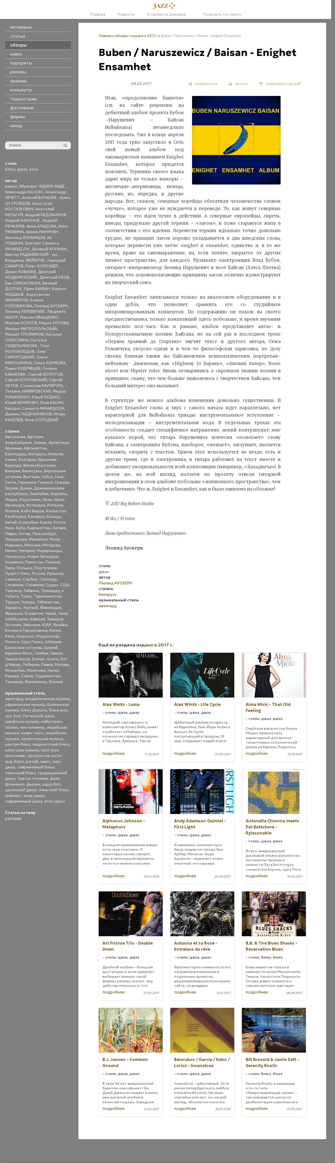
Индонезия (29, 499)
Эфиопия (31, 624)
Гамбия (41, 653)
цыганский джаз (20, 789)
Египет (38, 659)
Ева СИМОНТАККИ (22, 283)
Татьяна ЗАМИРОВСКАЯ (28, 391)
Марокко (13, 545)
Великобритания (39, 465)
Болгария (27, 459)
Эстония (13, 624)
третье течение (32, 778)
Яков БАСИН (51, 402)
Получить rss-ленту (220, 14)
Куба (20, 527)
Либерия (31, 664)
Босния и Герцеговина (26, 630)
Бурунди (13, 465)
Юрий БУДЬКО (46, 397)
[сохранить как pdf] (280, 83)
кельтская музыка (22, 750)
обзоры (121, 36)
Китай (11, 522)
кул (8, 715)
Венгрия (12, 470)
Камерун (36, 516)
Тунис (26, 596)
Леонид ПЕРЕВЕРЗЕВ (25, 311)
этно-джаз (54, 801)
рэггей (32, 761)
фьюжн (33, 784)
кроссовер (15, 755)
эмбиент (13, 795)
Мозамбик (15, 670)
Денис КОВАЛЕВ (20, 271)
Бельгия (55, 454)
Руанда (12, 676)
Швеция (37, 619)
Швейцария (16, 619)
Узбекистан (48, 602)
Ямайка (60, 624)
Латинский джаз (38, 715)
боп (17, 715)
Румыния (55, 573)
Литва (24, 533)
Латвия (59, 527)
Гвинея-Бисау (17, 659)
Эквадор (55, 619)
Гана (59, 476)
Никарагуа (15, 556)
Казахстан (56, 510)
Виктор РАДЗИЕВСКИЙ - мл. (31, 254)
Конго (52, 659)
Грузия (11, 488)
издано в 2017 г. (144, 36)
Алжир (40, 442)
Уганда (28, 602)
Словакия (14, 584)
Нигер (53, 670)
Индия (11, 499)
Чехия (50, 613)
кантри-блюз (17, 744)
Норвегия (14, 562)
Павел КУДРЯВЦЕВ (22, 368)
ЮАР (46, 624)
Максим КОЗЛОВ (21, 322)
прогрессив (39, 755)
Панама (52, 562)
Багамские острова (23, 647)
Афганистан (35, 448)
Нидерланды (49, 550)
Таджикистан (48, 676)
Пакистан (34, 562)
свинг (45, 761)
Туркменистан (47, 596)
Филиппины (36, 681)
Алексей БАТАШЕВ (39, 197)
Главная (97, 14)
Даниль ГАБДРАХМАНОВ (28, 414)
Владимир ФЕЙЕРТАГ (25, 260)
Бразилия (47, 459)
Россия (38, 573)
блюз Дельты (34, 710)
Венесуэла (32, 470)
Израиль (59, 493)
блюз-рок (58, 710)
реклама (13, 818)
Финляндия (50, 607)
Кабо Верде (32, 510)
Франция (14, 613)
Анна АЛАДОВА (41, 226)
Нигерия (27, 550)
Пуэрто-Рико (17, 573)
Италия (12, 510)
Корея (46, 522)
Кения (55, 630)
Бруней (51, 647)
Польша (24, 567)
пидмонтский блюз (50, 744)
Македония (16, 539)
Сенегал (13, 579)
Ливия (47, 664)
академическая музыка (47, 698)
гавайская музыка (22, 721)
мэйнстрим (51, 721)
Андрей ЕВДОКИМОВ (46, 214)
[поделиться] (202, 83)
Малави (62, 664)
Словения (34, 584)
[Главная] (165, 6)
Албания (53, 641)
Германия (27, 482)
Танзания (14, 681)
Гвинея (56, 653)
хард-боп (51, 784)
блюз (10, 169)
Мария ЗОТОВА (54, 322)
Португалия (45, 567)
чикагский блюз (53, 789)
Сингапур (48, 579)
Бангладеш (16, 454)
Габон (47, 476)
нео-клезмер (32, 727)
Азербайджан (18, 442)
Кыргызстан (38, 527)
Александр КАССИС (24, 192)
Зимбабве (39, 493)
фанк (54, 778)
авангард (14, 698)
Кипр (10, 636)
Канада (54, 516)
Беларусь (37, 454)
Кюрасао (25, 636)
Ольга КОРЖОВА (50, 362)
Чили (63, 613)
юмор (16, 126)
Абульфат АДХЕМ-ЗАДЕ (42, 186)
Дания (26, 488)
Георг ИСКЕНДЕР (41, 265)
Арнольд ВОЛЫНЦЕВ (25, 237)
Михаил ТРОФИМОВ (24, 334)
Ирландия (14, 505)
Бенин (10, 459)
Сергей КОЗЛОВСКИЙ (26, 379)
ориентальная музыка (42, 738)
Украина (13, 607)
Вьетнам (31, 476)
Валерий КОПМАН (49, 249)
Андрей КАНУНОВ (22, 220)
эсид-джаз (34, 795)
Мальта (12, 641)
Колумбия (28, 522)
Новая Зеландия (42, 556)
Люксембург (44, 533)
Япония (56, 681)
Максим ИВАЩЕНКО (39, 317)
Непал (11, 550)
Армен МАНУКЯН (42, 231)
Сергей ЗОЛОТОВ (45, 374)
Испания (55, 505)
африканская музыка (25, 704)
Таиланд (13, 590)
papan (11, 186)
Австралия (15, 436)
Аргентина (59, 442)
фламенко (15, 784)
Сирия (27, 676)
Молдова (51, 545)
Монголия (36, 670)
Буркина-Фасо (18, 653)
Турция (12, 602)
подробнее (113, 753)
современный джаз (23, 801)
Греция (62, 482)
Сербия (30, 579)
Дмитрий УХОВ (54, 277)
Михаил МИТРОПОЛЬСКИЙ (31, 328)
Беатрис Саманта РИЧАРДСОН (34, 408)
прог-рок (49, 750)
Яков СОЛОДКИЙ (41, 419)
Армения (13, 448)
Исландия (35, 505)
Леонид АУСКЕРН (51, 305)
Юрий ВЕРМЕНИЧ (21, 402)
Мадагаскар (47, 636)
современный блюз (35, 767)
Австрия (35, 436)
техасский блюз (20, 772)
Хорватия (34, 613)
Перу (10, 567)
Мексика (32, 545)
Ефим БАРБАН (37, 288)
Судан (52, 584)
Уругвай (30, 607)
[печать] (238, 83)
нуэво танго (32, 732)
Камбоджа (15, 516)
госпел (11, 727)
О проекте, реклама (166, 14)
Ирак (47, 499)
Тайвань (31, 590)
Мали (55, 539)
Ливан (11, 533)
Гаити (10, 482)
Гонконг (45, 482)
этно (33, 169)
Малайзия (38, 539)
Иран (59, 499)
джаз (22, 169)
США (64, 584)
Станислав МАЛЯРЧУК (41, 385)
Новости (126, 14)
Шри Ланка (32, 641)
